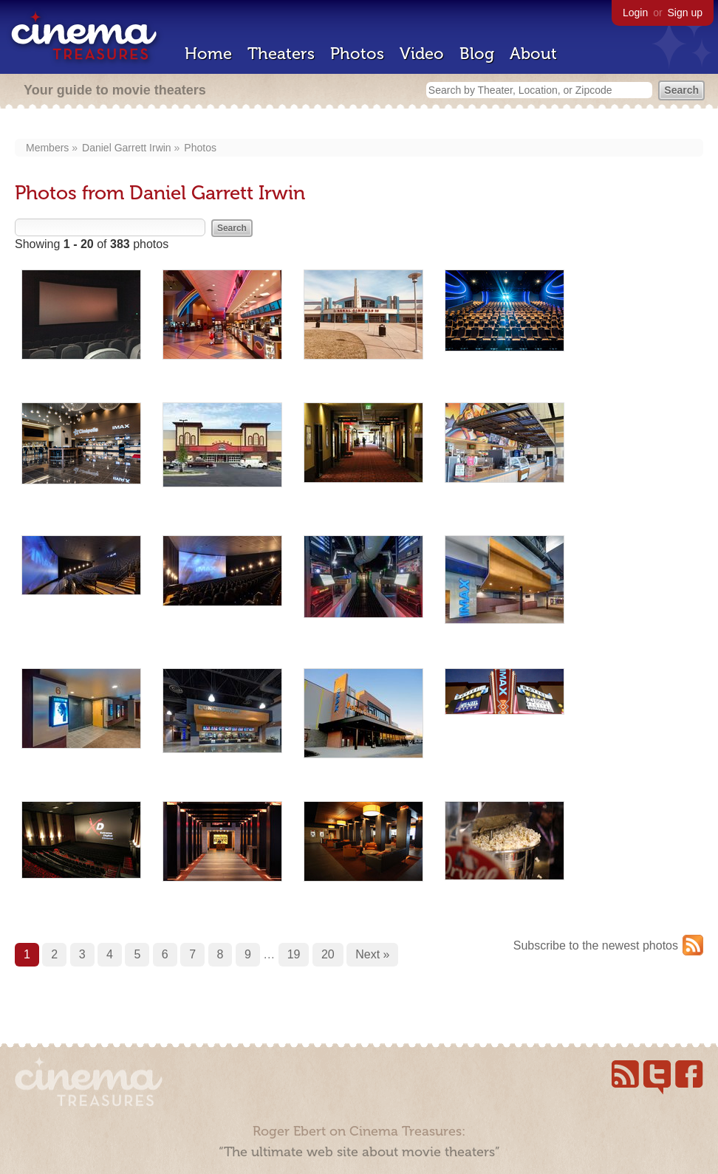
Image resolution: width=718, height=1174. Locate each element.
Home (208, 53)
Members (47, 148)
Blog (476, 53)
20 (328, 954)
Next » (372, 954)
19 (294, 954)
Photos (357, 53)
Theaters (281, 53)
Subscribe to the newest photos (595, 945)
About (533, 53)
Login (635, 12)
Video (422, 53)
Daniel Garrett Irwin (126, 148)
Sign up (685, 12)
